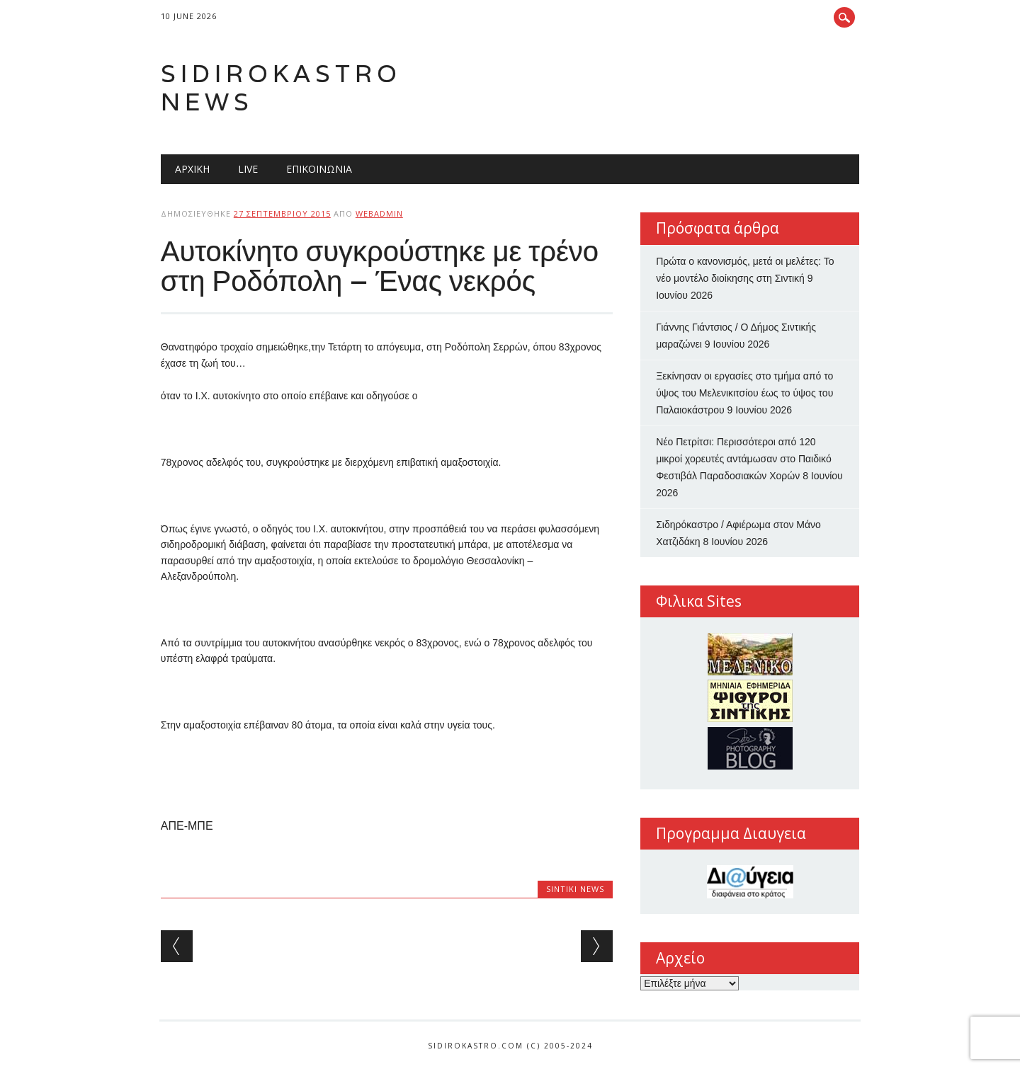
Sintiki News (575, 889)
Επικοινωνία (319, 169)
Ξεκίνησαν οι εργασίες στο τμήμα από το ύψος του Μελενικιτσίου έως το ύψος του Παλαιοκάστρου (744, 393)
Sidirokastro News (281, 87)
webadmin (379, 213)
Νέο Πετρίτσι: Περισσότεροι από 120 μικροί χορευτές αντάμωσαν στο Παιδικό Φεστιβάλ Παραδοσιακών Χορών (744, 458)
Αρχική (192, 169)
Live (248, 169)
